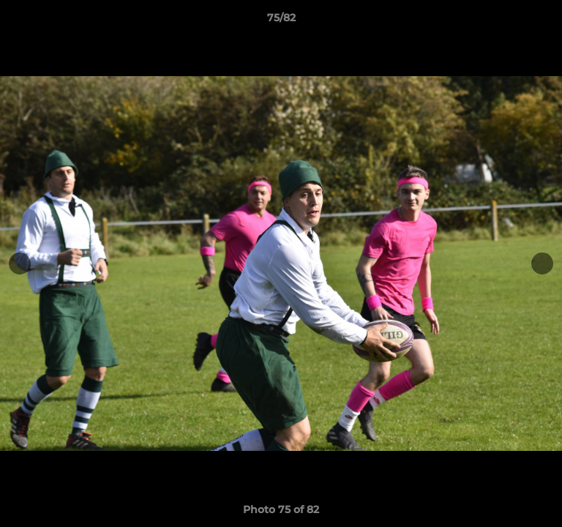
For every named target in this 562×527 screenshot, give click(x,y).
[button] (544, 21)
